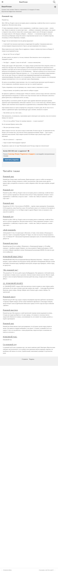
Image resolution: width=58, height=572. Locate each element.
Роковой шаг (8, 176)
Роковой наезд (9, 297)
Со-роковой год (10, 344)
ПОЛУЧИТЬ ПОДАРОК (12, 160)
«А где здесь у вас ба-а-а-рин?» (46, 570)
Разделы (31, 359)
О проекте (25, 359)
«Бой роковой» (9, 230)
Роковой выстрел (10, 243)
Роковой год (8, 190)
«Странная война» (7, 570)
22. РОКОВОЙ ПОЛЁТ (13, 283)
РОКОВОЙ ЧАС (10, 337)
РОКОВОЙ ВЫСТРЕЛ (13, 257)
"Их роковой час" (10, 270)
